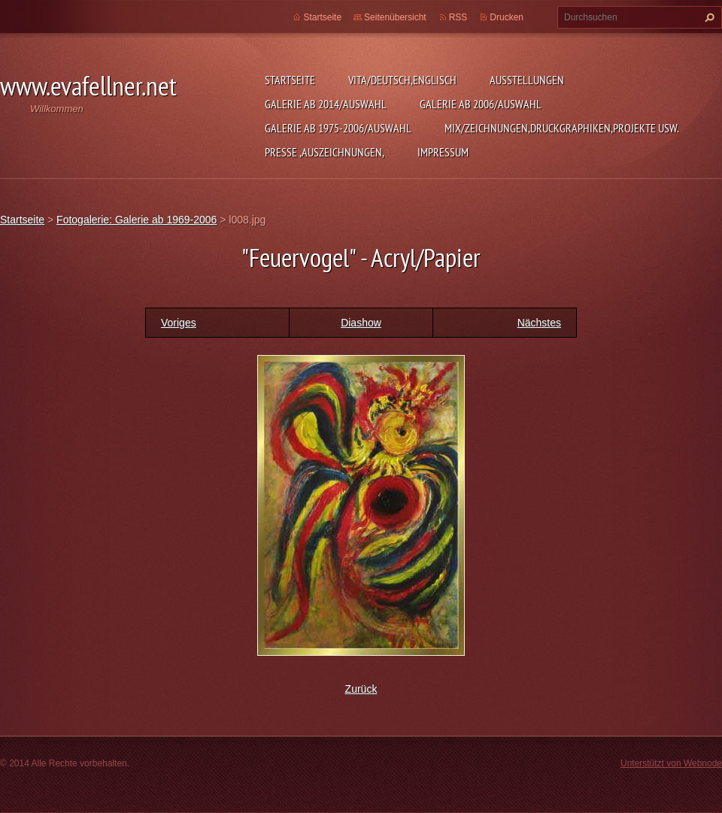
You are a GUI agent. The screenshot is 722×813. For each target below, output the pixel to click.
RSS (458, 17)
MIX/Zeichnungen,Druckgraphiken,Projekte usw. (561, 127)
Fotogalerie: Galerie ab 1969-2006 (136, 220)
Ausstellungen (527, 79)
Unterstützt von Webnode (671, 763)
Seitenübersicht (395, 17)
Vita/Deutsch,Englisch (402, 79)
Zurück (361, 689)
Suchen (707, 17)
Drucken (506, 17)
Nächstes (539, 323)
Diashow (361, 323)
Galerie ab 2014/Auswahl (326, 103)
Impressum (443, 151)
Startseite (290, 79)
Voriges (178, 323)
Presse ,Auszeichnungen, (324, 151)
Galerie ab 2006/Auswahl (481, 103)
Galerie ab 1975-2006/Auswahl (338, 127)
